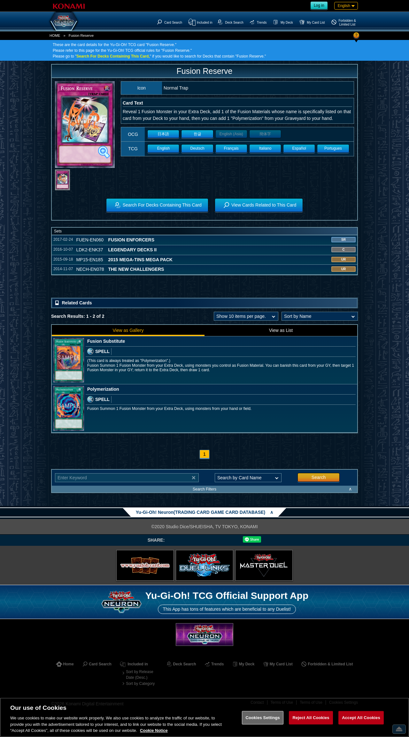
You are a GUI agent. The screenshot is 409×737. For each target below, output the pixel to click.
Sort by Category (140, 683)
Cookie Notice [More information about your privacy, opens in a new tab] (154, 730)
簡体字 (265, 134)
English (163, 148)
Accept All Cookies (361, 717)
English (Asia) (231, 134)
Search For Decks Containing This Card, (113, 56)
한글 (197, 134)
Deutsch (197, 148)
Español (299, 148)
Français (231, 148)
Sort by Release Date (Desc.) (139, 675)
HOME (55, 35)
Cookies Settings (262, 717)
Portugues (333, 148)
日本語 (163, 134)
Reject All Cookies (310, 717)
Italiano (265, 148)
